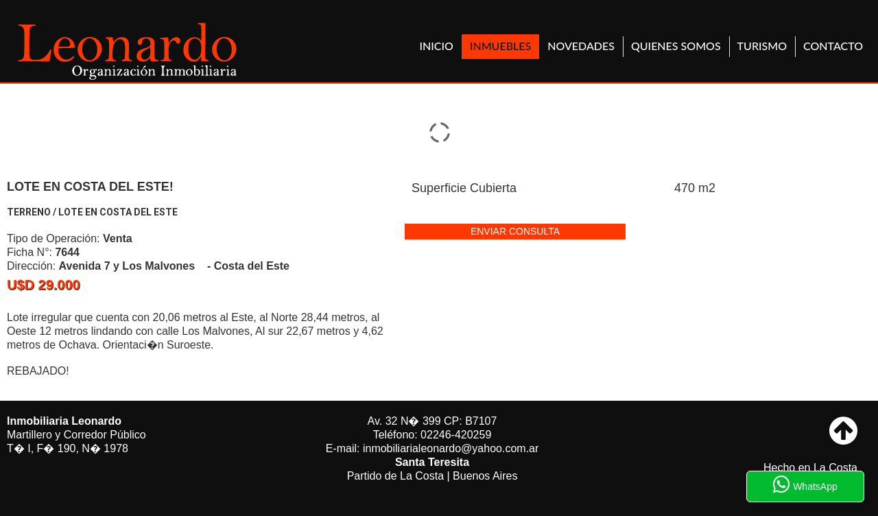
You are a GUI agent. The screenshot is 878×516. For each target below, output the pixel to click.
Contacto (833, 45)
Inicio (436, 45)
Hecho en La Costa (810, 467)
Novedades (581, 45)
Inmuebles (500, 45)
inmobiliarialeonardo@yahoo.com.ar (450, 448)
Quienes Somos (676, 45)
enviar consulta (515, 231)
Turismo (762, 45)
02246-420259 (455, 435)
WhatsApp (805, 484)
